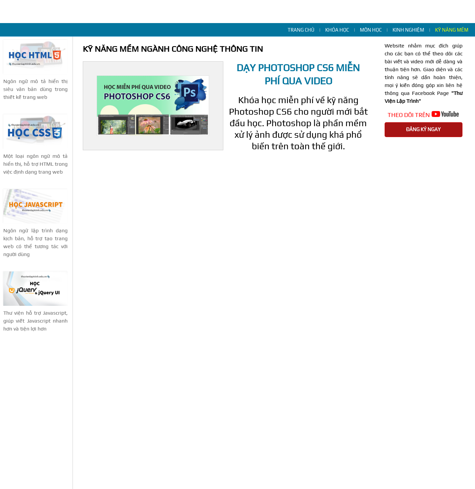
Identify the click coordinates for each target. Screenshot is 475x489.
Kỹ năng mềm (451, 30)
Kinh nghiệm (408, 30)
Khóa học (337, 30)
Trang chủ (301, 30)
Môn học (371, 30)
